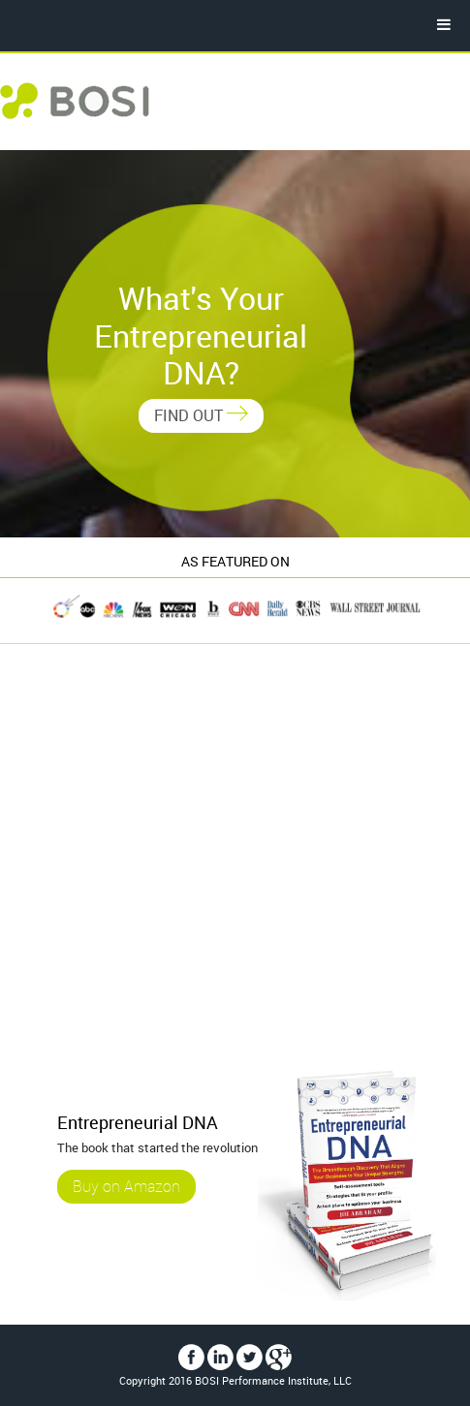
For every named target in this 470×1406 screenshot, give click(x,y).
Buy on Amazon (126, 1187)
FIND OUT (201, 415)
